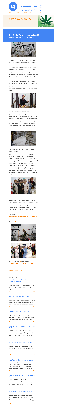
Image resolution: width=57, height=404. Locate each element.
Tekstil (18, 270)
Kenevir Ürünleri (33, 269)
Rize (13, 270)
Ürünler (21, 270)
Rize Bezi (15, 270)
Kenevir (18, 12)
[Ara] (45, 2)
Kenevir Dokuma (11, 269)
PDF (35, 12)
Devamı (34, 291)
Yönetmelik (40, 12)
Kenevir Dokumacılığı (26, 269)
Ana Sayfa (10, 12)
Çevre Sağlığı (31, 12)
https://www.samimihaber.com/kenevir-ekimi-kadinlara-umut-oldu (22, 263)
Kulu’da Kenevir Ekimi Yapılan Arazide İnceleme (19, 296)
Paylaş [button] (10, 22)
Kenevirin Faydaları (24, 12)
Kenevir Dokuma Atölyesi (18, 269)
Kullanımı (10, 270)
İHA (15, 221)
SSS (14, 12)
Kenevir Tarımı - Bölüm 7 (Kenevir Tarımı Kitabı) (19, 311)
